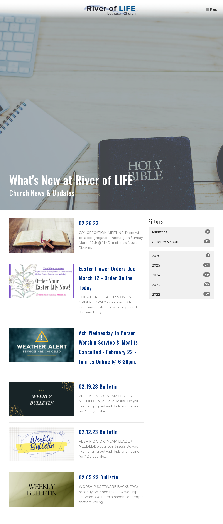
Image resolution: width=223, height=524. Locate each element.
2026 (181, 255)
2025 (181, 265)
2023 (181, 284)
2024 (181, 274)
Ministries (181, 231)
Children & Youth (181, 241)
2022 (181, 294)
